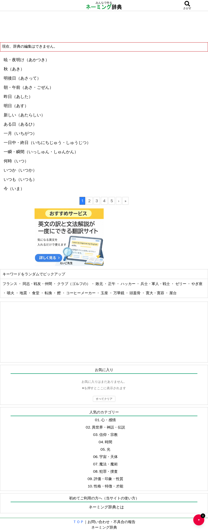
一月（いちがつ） (20, 133)
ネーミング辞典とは (106, 507)
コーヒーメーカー (81, 293)
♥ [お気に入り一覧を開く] (201, 517)
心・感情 (108, 420)
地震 (24, 293)
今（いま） (14, 188)
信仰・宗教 (108, 434)
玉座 (105, 293)
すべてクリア (104, 398)
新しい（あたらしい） (24, 115)
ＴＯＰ (78, 521)
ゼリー (181, 283)
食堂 (36, 293)
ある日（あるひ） (20, 124)
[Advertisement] (104, 26)
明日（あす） (16, 105)
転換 (49, 293)
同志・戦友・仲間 (38, 283)
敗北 (100, 283)
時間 (108, 442)
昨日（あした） (18, 96)
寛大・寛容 (155, 293)
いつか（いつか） (20, 170)
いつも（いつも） (20, 179)
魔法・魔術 (108, 464)
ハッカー (128, 283)
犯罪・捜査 (108, 471)
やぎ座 (196, 283)
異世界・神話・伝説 (108, 427)
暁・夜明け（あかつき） (26, 59)
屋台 (173, 293)
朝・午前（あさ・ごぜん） (28, 87)
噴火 (11, 293)
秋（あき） (14, 69)
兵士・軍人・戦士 (156, 283)
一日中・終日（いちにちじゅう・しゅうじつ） (47, 142)
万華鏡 (119, 293)
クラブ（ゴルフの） (74, 283)
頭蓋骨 (135, 293)
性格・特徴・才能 (108, 486)
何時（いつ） (16, 161)
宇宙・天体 (108, 456)
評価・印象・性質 (108, 478)
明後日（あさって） (22, 78)
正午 (112, 283)
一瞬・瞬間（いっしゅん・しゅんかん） (41, 151)
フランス (10, 283)
